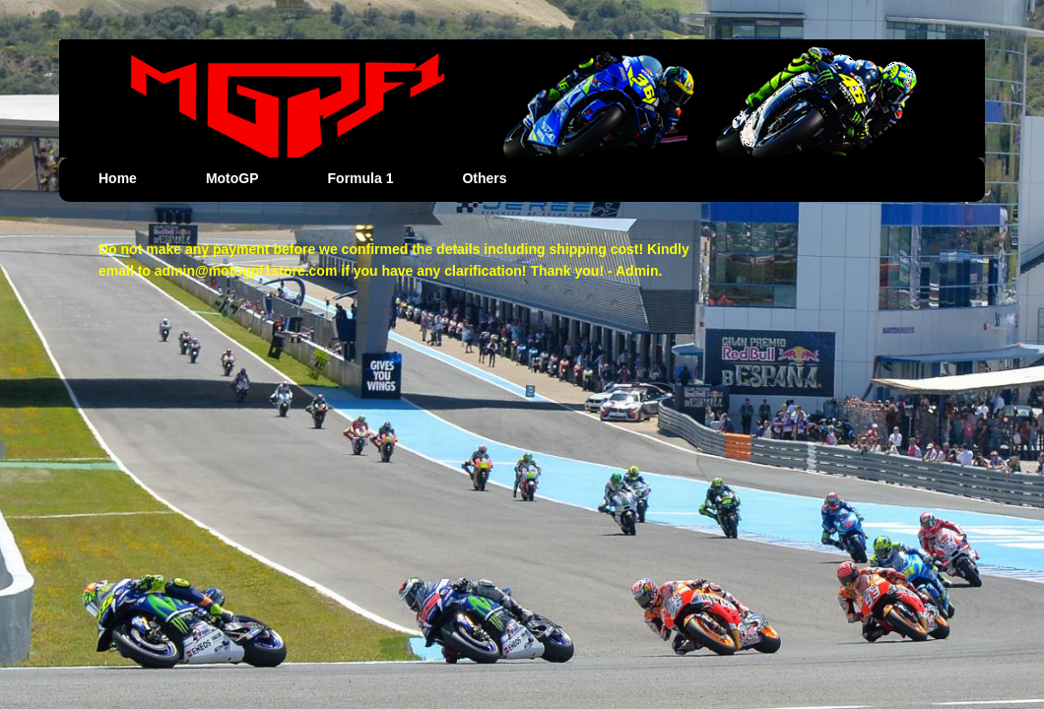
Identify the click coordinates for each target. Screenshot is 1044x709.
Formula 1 (361, 178)
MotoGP (232, 178)
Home (117, 178)
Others (484, 178)
